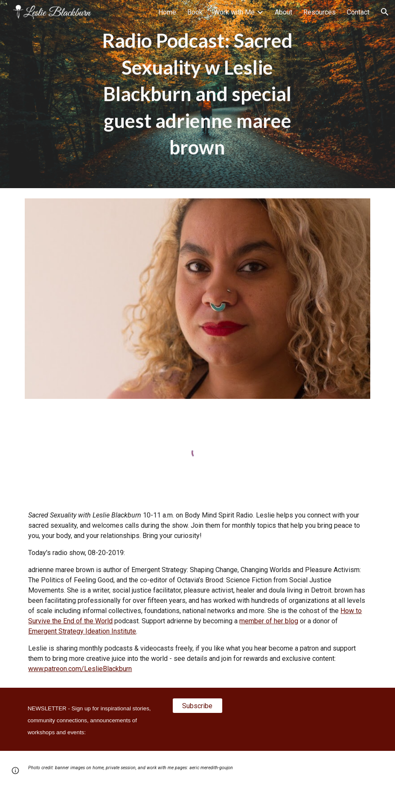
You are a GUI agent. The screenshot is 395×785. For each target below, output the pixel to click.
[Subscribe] (197, 706)
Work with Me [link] (234, 12)
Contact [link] (358, 12)
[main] (197, 94)
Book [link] (195, 12)
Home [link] (167, 12)
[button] (385, 12)
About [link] (283, 12)
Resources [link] (319, 12)
